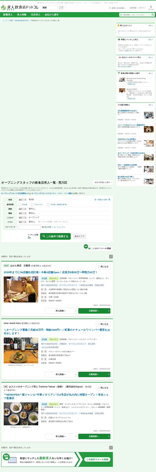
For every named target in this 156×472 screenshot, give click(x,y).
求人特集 (21, 14)
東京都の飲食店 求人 (22, 20)
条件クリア (79, 236)
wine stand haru (12, 323)
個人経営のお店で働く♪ (126, 177)
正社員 (24, 204)
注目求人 (35, 14)
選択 (20, 199)
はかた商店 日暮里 (20, 265)
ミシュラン (61, 227)
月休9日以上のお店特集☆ (127, 139)
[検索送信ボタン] (153, 15)
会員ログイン (129, 50)
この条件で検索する (55, 236)
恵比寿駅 (48, 227)
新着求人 (8, 14)
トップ (5, 20)
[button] (102, 200)
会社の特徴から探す (103, 182)
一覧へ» (150, 25)
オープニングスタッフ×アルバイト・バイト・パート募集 (51, 193)
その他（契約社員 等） (59, 204)
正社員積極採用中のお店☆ (127, 111)
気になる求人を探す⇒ (125, 66)
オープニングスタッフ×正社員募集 (13, 193)
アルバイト (38, 204)
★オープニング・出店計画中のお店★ (131, 153)
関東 (11, 20)
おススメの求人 (47, 386)
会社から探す (52, 14)
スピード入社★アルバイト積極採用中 (131, 125)
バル (54, 227)
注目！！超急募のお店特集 (127, 165)
